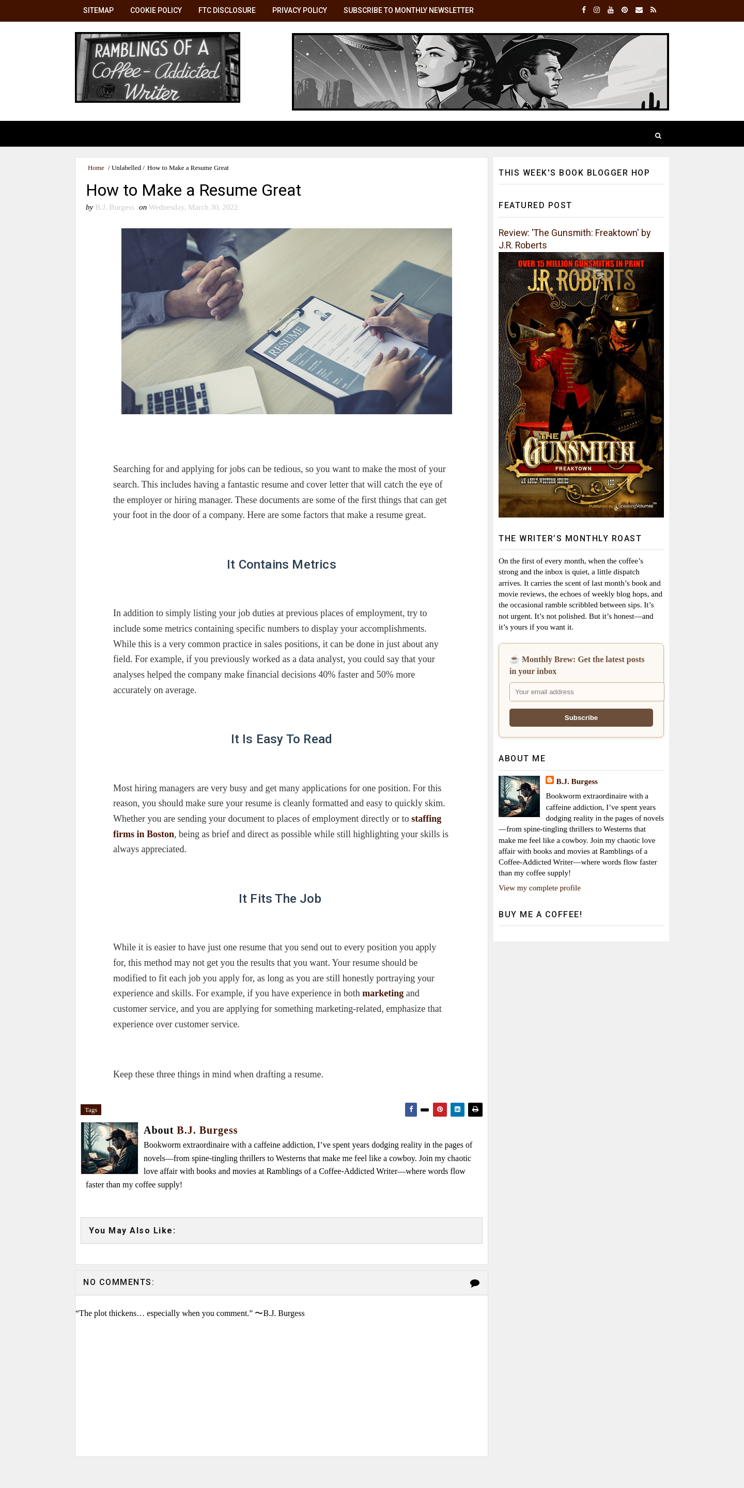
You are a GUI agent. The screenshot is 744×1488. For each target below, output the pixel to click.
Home (96, 167)
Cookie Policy (156, 10)
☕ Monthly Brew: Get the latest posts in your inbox (576, 665)
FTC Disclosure (227, 10)
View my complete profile (540, 887)
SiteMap (98, 10)
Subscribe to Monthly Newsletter (409, 10)
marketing (383, 993)
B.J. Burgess (577, 781)
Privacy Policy (299, 10)
